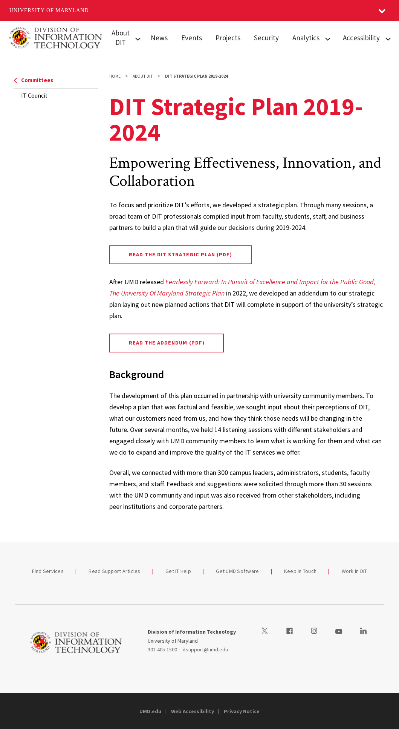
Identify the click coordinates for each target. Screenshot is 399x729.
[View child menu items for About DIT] (138, 38)
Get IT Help (178, 571)
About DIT (121, 37)
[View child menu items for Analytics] (328, 38)
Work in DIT (354, 571)
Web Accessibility (192, 711)
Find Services (48, 571)
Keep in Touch (300, 571)
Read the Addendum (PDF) (167, 342)
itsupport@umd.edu (205, 649)
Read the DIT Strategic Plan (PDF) (180, 254)
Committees (33, 80)
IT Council (34, 95)
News (159, 37)
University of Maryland (49, 10)
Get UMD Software (237, 571)
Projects (228, 37)
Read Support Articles (114, 571)
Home (115, 76)
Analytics (306, 37)
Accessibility (361, 37)
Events (191, 37)
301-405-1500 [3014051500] (162, 649)
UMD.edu (150, 711)
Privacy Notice (242, 711)
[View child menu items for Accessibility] (388, 38)
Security (266, 37)
